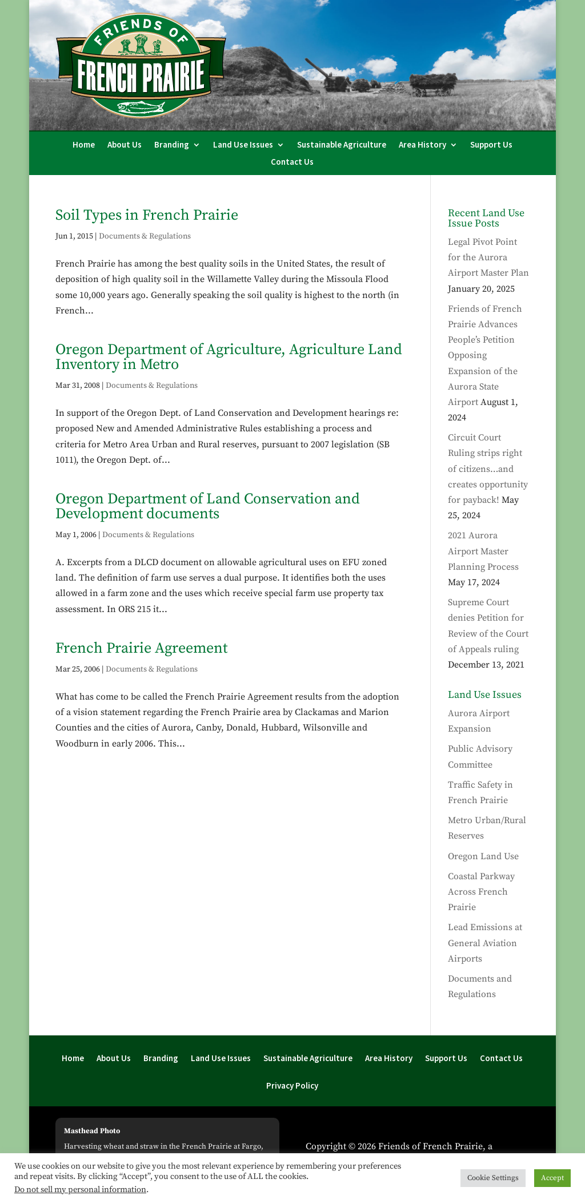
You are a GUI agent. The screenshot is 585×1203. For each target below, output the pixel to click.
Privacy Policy (292, 1086)
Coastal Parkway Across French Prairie (481, 892)
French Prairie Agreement (141, 648)
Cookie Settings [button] (493, 1177)
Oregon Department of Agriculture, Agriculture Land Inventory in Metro (228, 357)
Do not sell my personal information (80, 1190)
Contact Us (292, 162)
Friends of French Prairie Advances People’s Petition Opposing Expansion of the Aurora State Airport (485, 355)
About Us (124, 145)
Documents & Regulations (145, 236)
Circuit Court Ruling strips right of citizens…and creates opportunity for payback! (488, 469)
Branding (171, 145)
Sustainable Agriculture (341, 145)
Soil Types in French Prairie (146, 215)
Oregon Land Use (483, 856)
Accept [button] (552, 1177)
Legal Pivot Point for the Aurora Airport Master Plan (488, 257)
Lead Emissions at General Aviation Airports (485, 943)
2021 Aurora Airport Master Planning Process (483, 551)
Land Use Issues (243, 145)
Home (84, 145)
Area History (422, 145)
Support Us (491, 145)
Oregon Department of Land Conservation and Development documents (207, 506)
